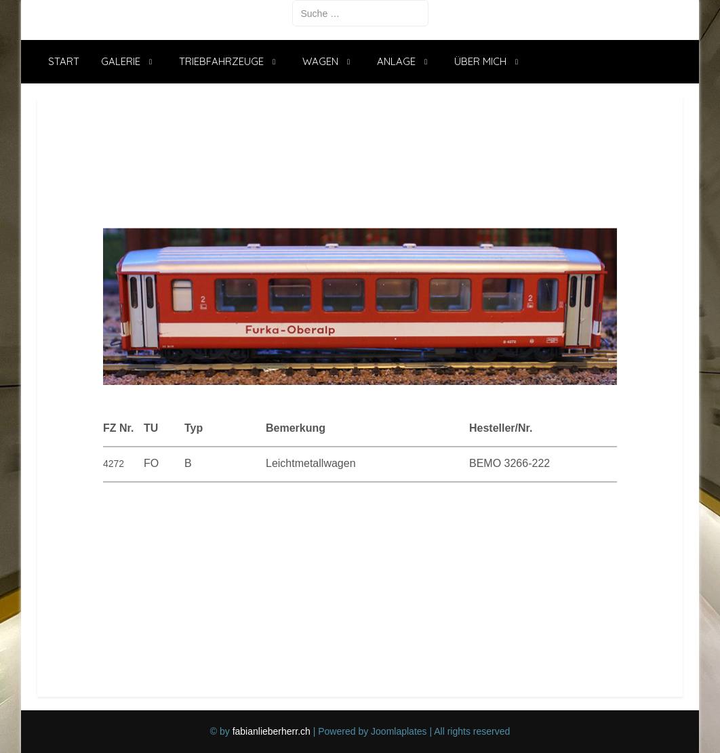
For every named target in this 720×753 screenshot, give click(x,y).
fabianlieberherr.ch (272, 731)
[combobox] (360, 13)
